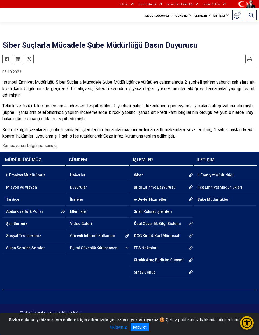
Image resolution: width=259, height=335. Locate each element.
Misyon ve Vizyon (21, 187)
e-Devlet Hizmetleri (151, 199)
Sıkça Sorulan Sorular (25, 248)
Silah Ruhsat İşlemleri (153, 211)
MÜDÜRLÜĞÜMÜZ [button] (157, 16)
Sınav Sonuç (145, 272)
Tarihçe (12, 199)
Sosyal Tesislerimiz (23, 236)
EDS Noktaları (146, 248)
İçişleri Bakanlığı (148, 4)
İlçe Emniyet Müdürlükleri (220, 187)
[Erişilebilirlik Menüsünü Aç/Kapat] (247, 323)
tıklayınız (118, 327)
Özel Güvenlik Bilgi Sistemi (157, 223)
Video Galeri (81, 223)
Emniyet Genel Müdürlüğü (180, 4)
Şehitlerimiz (16, 223)
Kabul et (140, 327)
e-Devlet (124, 4)
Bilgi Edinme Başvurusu (155, 187)
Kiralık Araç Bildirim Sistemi (159, 260)
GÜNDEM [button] (181, 16)
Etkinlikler (78, 211)
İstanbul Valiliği (212, 4)
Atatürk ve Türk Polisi (24, 211)
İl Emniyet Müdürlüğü (216, 175)
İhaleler (76, 199)
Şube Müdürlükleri (214, 199)
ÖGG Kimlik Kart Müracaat (156, 236)
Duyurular (78, 187)
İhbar (138, 175)
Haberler (78, 175)
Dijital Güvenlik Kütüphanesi (94, 248)
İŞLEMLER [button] (200, 16)
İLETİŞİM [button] (219, 16)
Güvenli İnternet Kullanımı (92, 236)
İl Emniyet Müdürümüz (26, 175)
